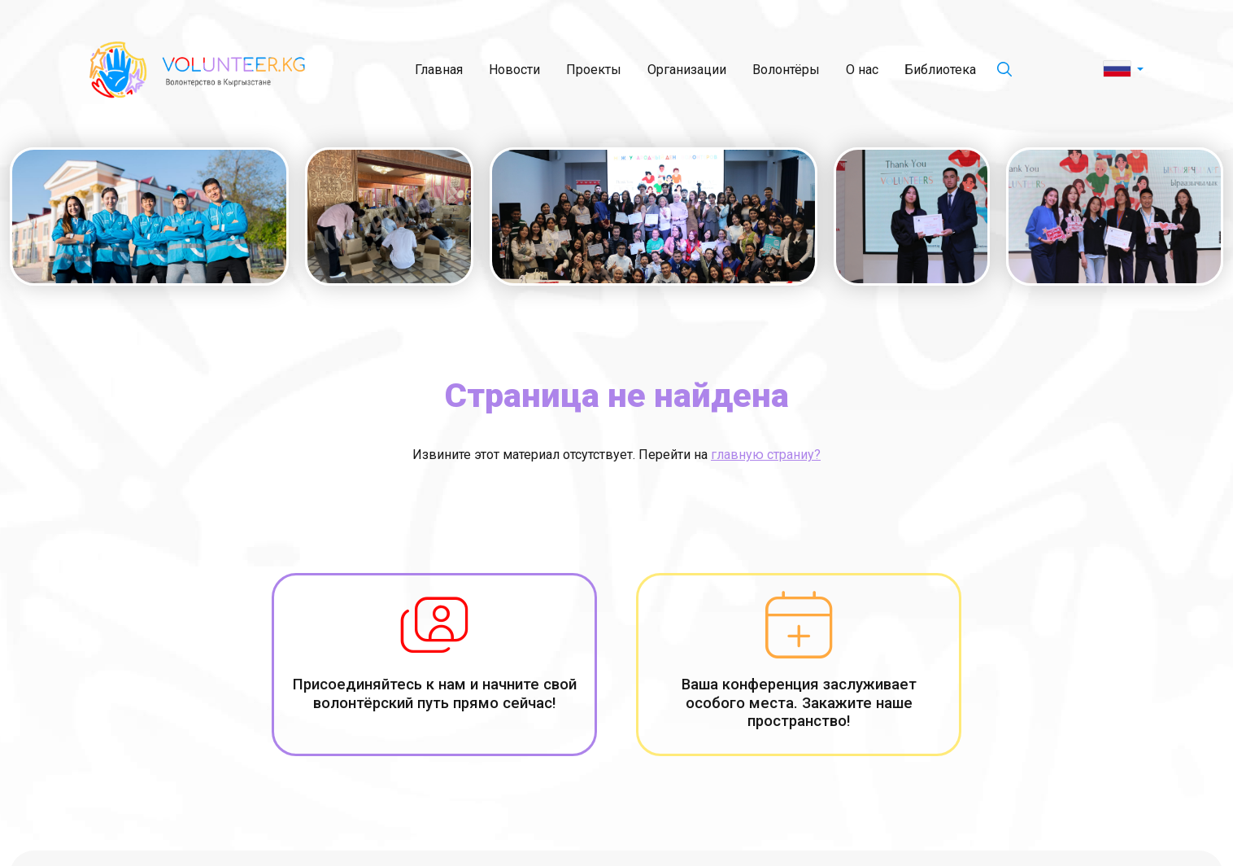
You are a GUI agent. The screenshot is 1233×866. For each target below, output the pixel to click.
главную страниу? (766, 454)
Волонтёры (786, 69)
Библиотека (940, 69)
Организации (686, 69)
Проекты (593, 69)
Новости (514, 69)
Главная (439, 69)
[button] (1124, 70)
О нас (862, 69)
